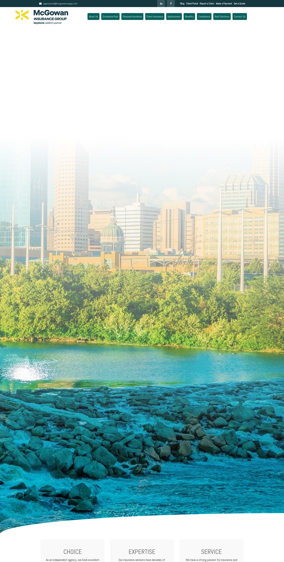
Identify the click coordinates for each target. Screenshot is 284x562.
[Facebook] (171, 3)
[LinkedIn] (161, 3)
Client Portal (192, 3)
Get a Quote (239, 3)
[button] (93, 16)
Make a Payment (224, 3)
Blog (182, 3)
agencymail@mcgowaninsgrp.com (58, 3)
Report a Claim (207, 3)
